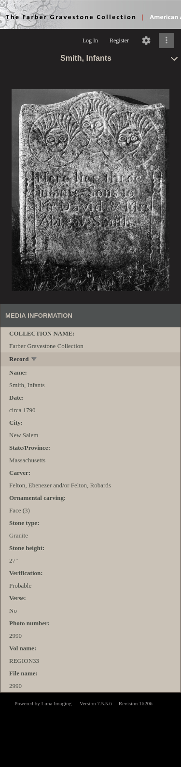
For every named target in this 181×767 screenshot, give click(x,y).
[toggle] (34, 359)
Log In (90, 40)
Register (119, 40)
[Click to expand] (166, 40)
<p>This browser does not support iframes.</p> (90, 729)
